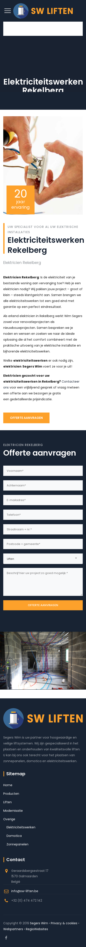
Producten (11, 793)
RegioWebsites (37, 929)
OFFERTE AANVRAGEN (26, 418)
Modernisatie (13, 810)
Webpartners (13, 929)
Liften (7, 802)
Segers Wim (39, 923)
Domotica (14, 836)
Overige (9, 819)
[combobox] (43, 558)
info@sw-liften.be (24, 891)
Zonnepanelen (17, 844)
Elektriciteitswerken (21, 827)
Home (7, 785)
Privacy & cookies (64, 923)
